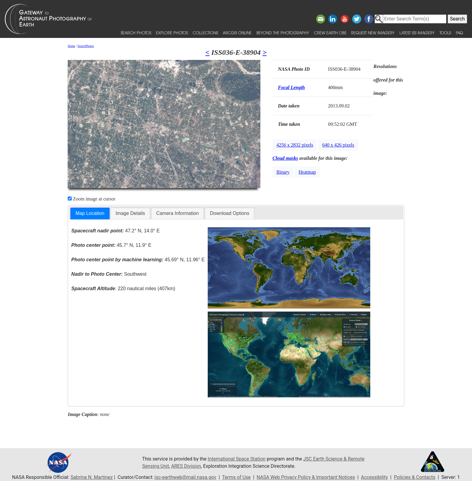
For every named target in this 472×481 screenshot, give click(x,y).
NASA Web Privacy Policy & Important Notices (306, 477)
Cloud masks (285, 158)
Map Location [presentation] (90, 213)
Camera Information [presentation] (177, 213)
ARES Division (186, 466)
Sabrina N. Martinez (91, 477)
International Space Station (237, 459)
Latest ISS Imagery (417, 33)
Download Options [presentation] (229, 213)
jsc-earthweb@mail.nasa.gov (185, 477)
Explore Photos (172, 33)
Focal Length (291, 87)
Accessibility (374, 477)
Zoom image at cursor (91, 198)
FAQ (459, 33)
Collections (205, 33)
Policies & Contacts (414, 477)
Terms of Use (236, 477)
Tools (445, 33)
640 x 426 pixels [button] (338, 144)
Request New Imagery (373, 33)
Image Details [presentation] (130, 213)
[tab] (90, 213)
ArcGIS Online (237, 33)
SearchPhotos (86, 46)
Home (71, 46)
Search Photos (136, 33)
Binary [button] (283, 172)
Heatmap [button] (307, 172)
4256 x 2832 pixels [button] (294, 144)
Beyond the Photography (282, 33)
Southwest (109, 274)
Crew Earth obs (330, 33)
